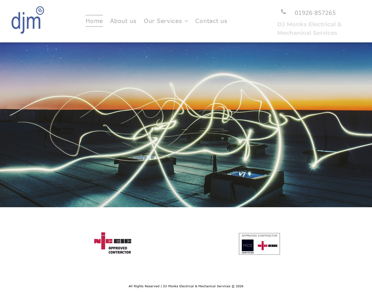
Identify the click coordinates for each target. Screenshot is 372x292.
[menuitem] (94, 21)
